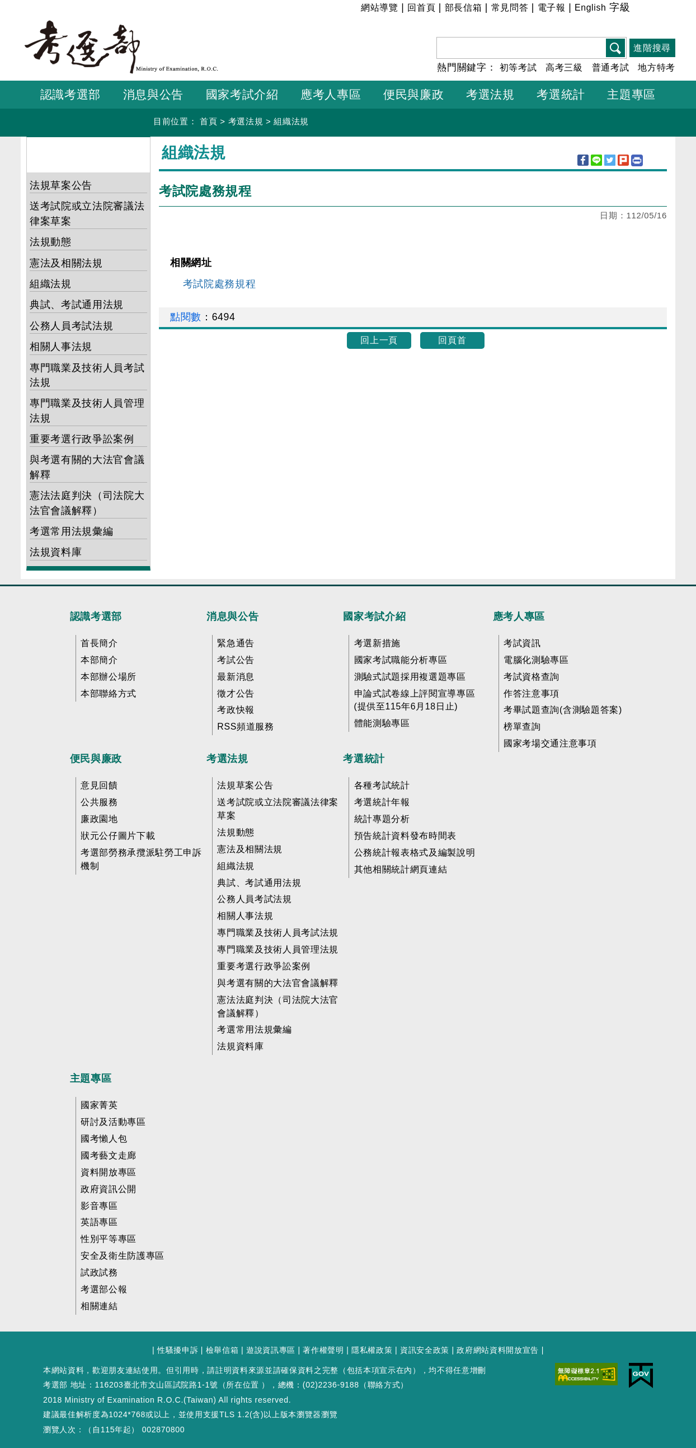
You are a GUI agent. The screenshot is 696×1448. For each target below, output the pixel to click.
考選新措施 (377, 643)
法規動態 (51, 241)
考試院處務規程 (219, 283)
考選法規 (246, 121)
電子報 (552, 7)
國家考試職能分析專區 (401, 660)
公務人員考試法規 (71, 325)
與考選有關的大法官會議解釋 (87, 467)
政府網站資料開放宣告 (498, 1350)
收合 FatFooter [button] (344, 593)
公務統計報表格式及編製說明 (415, 852)
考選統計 (364, 758)
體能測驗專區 (382, 723)
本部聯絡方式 (109, 693)
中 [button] (652, 9)
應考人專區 (519, 616)
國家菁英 (99, 1105)
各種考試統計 (382, 785)
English (590, 7)
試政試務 (99, 1272)
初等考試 (518, 67)
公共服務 (99, 802)
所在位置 (242, 1384)
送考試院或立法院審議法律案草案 (87, 213)
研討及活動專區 (113, 1122)
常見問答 (510, 7)
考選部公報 (104, 1289)
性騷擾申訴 (177, 1350)
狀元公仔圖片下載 (118, 835)
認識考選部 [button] (70, 94)
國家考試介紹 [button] (242, 94)
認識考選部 (96, 616)
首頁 (208, 121)
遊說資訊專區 (270, 1350)
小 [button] (638, 9)
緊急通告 (236, 643)
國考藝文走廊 (109, 1155)
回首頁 (421, 7)
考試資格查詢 (531, 676)
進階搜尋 (652, 48)
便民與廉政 (96, 758)
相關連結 (99, 1306)
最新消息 (236, 676)
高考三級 (564, 67)
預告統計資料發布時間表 (405, 835)
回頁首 (452, 340)
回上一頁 (379, 340)
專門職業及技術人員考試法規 (87, 375)
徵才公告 (236, 693)
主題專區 (91, 1078)
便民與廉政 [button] (413, 94)
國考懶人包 (104, 1138)
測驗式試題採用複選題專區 (410, 676)
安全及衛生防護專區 (122, 1255)
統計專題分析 (382, 819)
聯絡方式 (384, 1384)
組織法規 (291, 121)
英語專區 (99, 1222)
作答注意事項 (531, 693)
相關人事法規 (61, 346)
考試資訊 (522, 643)
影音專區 (99, 1206)
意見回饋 (99, 785)
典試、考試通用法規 (77, 304)
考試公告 (236, 660)
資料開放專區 (109, 1172)
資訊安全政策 (424, 1350)
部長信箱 (463, 7)
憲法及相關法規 (66, 263)
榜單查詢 (522, 726)
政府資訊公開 (109, 1189)
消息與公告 (232, 616)
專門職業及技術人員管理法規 (87, 410)
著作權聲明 (323, 1350)
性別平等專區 (109, 1239)
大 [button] (666, 9)
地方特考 (656, 67)
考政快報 (236, 709)
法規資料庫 (56, 552)
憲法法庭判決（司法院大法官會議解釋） (87, 503)
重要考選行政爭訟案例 (82, 439)
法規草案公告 (61, 185)
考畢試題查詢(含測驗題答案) (563, 709)
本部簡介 (99, 660)
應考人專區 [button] (330, 94)
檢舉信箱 (222, 1350)
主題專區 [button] (631, 94)
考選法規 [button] (490, 94)
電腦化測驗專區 (536, 660)
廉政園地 (99, 819)
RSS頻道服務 (245, 726)
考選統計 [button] (561, 94)
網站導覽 (379, 7)
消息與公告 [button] (153, 94)
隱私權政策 (371, 1350)
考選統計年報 (382, 802)
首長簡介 (99, 643)
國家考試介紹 (374, 616)
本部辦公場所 (109, 676)
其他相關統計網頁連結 (401, 869)
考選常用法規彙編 (71, 531)
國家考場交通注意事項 (550, 743)
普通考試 (610, 67)
